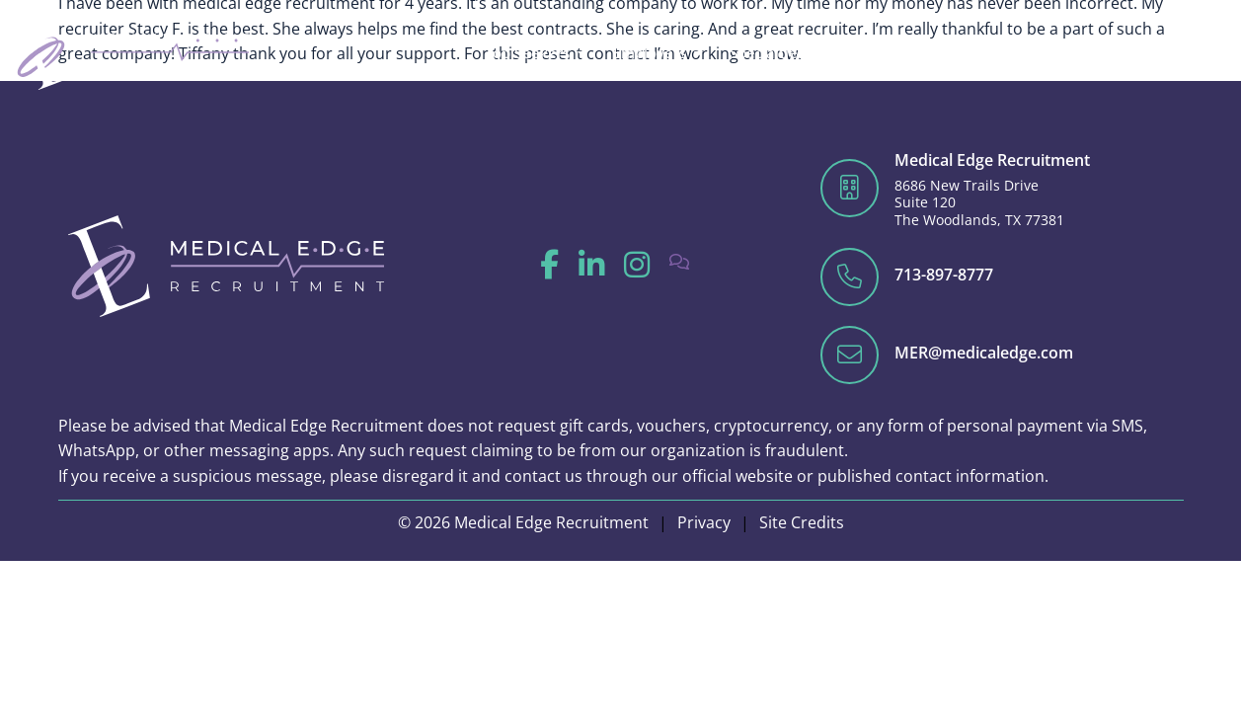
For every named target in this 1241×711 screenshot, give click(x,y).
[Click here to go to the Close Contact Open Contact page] (1207, 52)
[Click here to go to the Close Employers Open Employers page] (698, 52)
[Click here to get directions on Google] (849, 188)
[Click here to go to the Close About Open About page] (902, 52)
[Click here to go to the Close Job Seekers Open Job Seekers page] (582, 52)
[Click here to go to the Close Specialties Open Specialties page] (817, 52)
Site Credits (801, 522)
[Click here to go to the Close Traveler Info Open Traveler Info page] (1109, 52)
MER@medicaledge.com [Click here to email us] (983, 352)
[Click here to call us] (849, 277)
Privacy (704, 522)
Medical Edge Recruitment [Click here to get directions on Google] (992, 160)
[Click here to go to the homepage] (132, 52)
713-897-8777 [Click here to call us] (943, 274)
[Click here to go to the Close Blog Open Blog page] (977, 52)
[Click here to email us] (849, 355)
